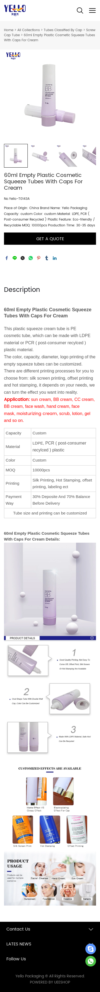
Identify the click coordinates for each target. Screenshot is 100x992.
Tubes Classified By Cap (63, 30)
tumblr (46, 258)
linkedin (54, 258)
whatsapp (30, 258)
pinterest (38, 258)
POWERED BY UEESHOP (50, 982)
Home (8, 30)
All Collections (28, 30)
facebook (6, 258)
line (14, 258)
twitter (22, 258)
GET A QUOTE (50, 238)
